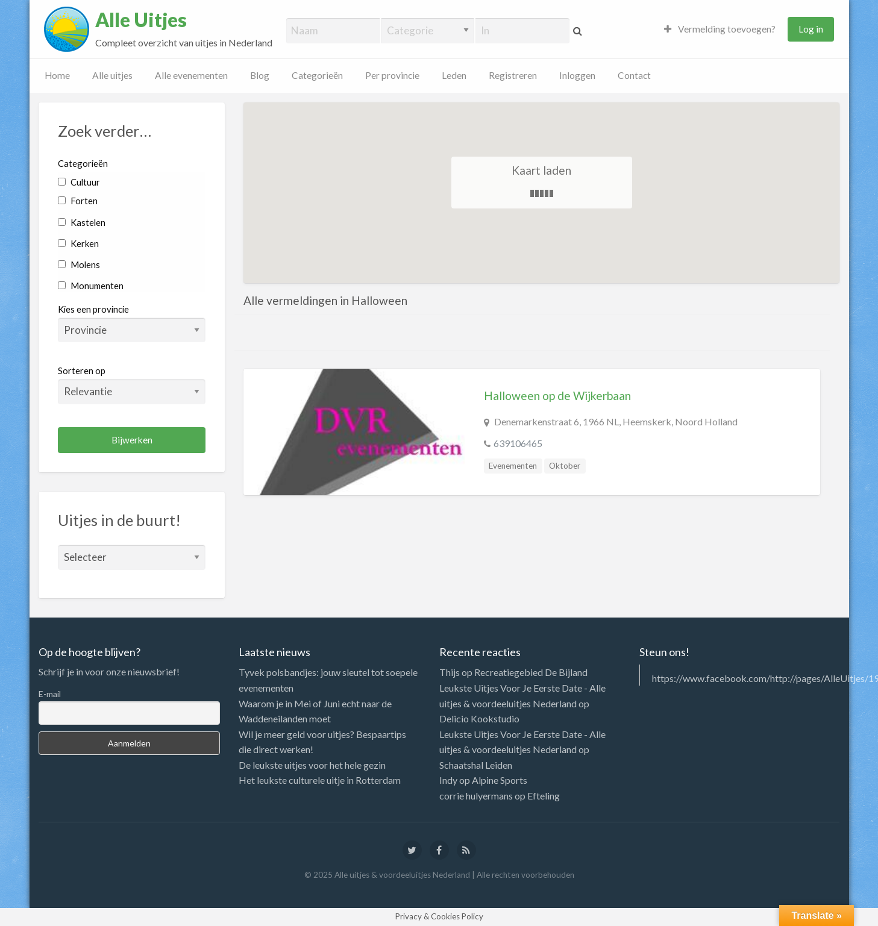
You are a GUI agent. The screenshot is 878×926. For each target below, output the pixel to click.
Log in (810, 28)
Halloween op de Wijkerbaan (557, 395)
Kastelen (81, 222)
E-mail (50, 694)
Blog (259, 75)
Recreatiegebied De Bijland (531, 672)
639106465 (518, 443)
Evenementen (513, 466)
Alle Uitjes (141, 19)
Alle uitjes (112, 75)
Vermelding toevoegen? (720, 28)
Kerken (78, 243)
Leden (454, 75)
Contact (634, 75)
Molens (78, 264)
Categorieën (317, 75)
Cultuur (78, 182)
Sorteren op (131, 384)
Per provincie (392, 75)
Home (57, 75)
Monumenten (90, 285)
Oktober (564, 466)
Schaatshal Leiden (475, 765)
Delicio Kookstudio (479, 718)
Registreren (513, 75)
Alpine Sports (499, 780)
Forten (77, 200)
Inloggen (577, 75)
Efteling (543, 795)
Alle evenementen (191, 75)
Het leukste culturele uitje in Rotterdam (320, 780)
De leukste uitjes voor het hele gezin (312, 765)
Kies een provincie (93, 309)
